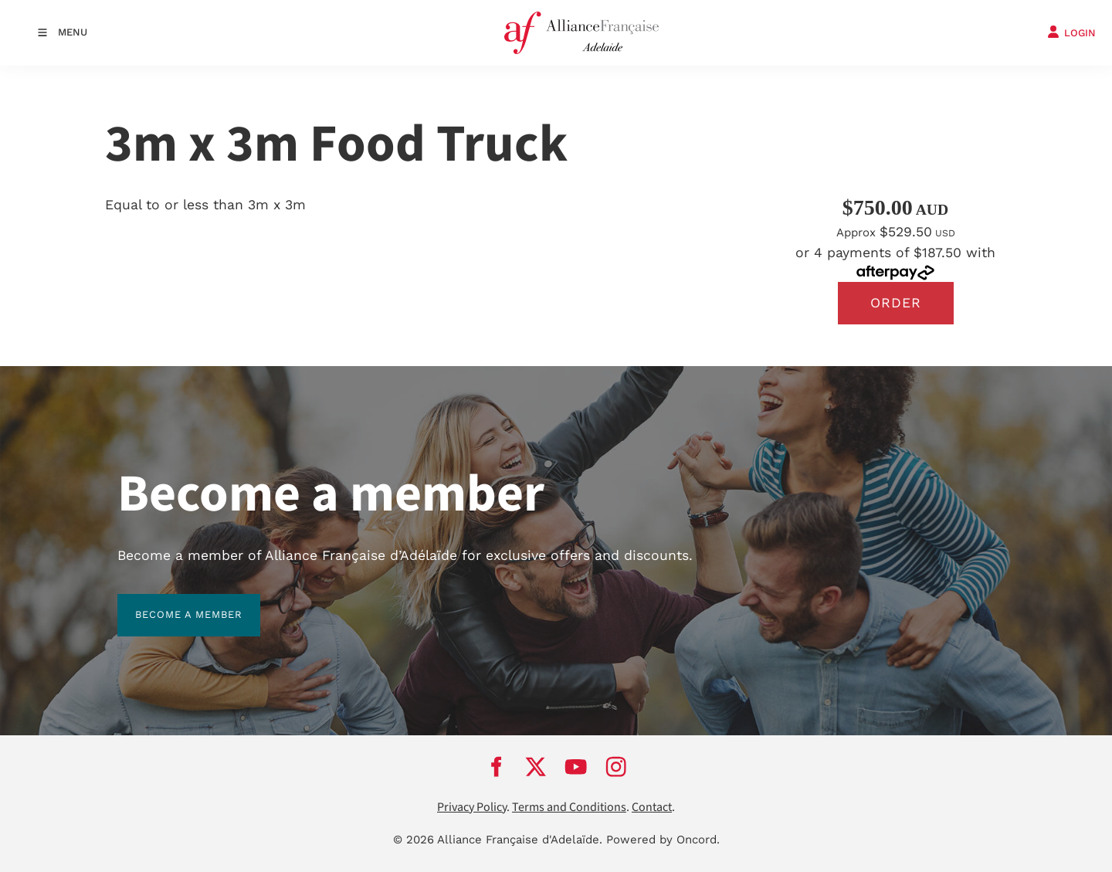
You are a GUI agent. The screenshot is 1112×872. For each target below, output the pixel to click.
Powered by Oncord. (663, 840)
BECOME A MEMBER (171, 603)
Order (895, 302)
